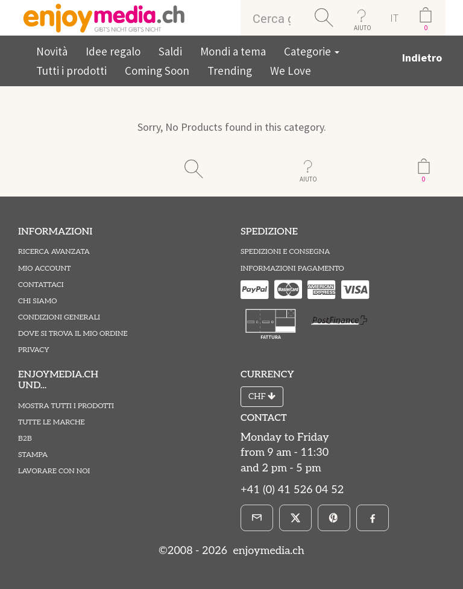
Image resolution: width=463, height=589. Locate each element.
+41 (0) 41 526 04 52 (292, 489)
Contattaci (41, 284)
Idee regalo (113, 51)
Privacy (33, 349)
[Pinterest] (334, 518)
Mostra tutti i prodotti (66, 406)
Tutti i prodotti (71, 70)
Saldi (170, 51)
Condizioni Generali (59, 317)
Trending (229, 70)
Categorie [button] (311, 51)
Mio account (44, 268)
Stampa (33, 454)
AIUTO (362, 28)
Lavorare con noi (54, 471)
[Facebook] (372, 518)
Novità (52, 51)
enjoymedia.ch (267, 550)
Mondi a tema (233, 51)
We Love (290, 70)
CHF (262, 396)
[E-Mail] (257, 518)
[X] (295, 518)
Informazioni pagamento (292, 268)
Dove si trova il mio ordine (73, 333)
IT (394, 18)
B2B (25, 438)
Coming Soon (157, 70)
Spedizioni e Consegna (285, 251)
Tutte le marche (51, 422)
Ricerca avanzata (54, 251)
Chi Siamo (37, 301)
